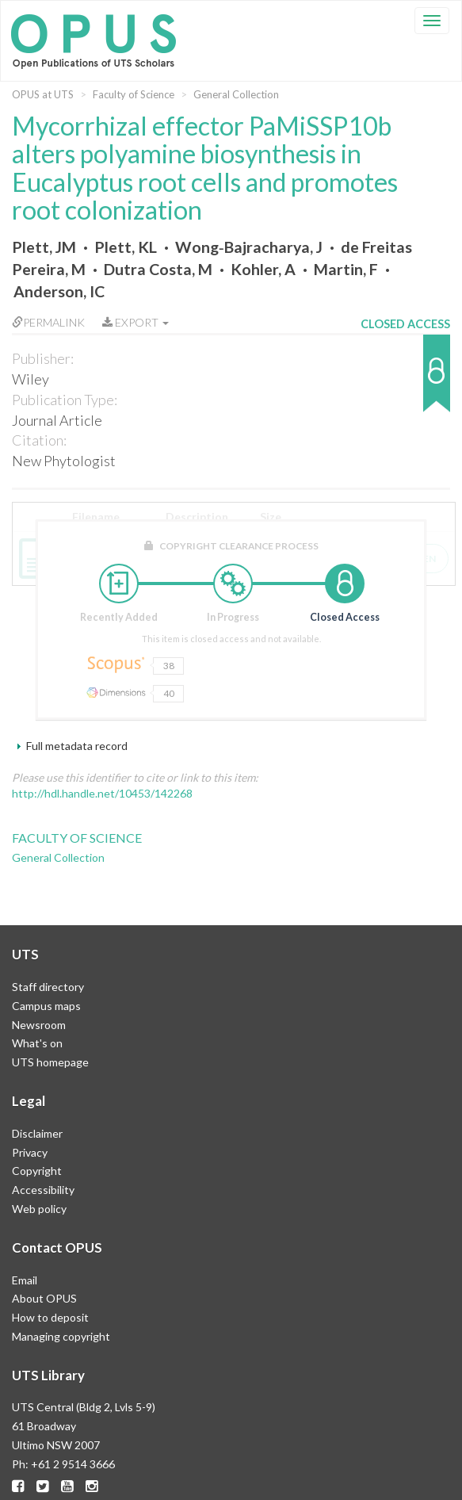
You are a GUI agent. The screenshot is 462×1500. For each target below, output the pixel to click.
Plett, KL (125, 247)
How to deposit (50, 1317)
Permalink (48, 322)
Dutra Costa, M (158, 269)
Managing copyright (61, 1336)
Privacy (30, 1152)
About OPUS (44, 1298)
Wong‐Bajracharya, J (249, 247)
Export (135, 322)
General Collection (236, 94)
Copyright (37, 1170)
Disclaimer (37, 1133)
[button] (405, 381)
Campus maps (46, 1005)
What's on (37, 1043)
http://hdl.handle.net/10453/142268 (102, 793)
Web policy (39, 1208)
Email (24, 1280)
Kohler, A (263, 269)
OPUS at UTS (43, 94)
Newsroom (39, 1024)
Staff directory (48, 986)
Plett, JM (44, 247)
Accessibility (43, 1189)
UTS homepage (50, 1062)
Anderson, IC (59, 291)
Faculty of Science (133, 94)
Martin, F (346, 269)
